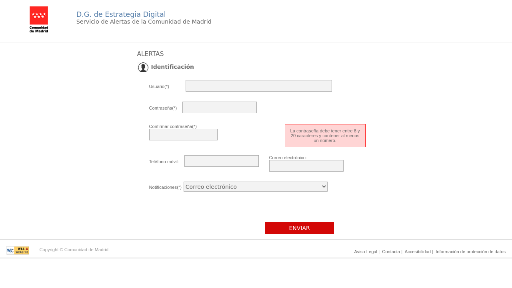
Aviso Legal (365, 251)
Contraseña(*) (163, 108)
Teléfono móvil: (164, 161)
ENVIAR (299, 228)
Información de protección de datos (471, 251)
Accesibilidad (418, 251)
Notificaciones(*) (165, 187)
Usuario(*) (159, 86)
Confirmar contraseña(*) (173, 126)
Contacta (391, 251)
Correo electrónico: (288, 157)
